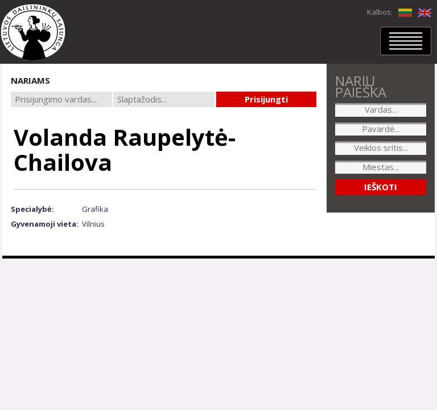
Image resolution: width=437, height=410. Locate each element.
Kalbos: (380, 12)
